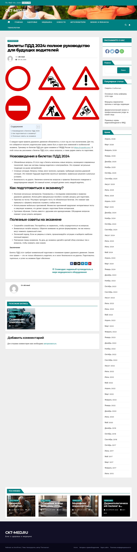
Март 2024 (109, 264)
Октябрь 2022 (110, 354)
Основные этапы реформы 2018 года (52, 506)
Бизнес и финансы (99, 22)
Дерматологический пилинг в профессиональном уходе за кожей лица (117, 112)
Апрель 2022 (110, 388)
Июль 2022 (109, 371)
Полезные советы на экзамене (24, 136)
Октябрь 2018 (110, 434)
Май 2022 (109, 383)
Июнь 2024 (109, 247)
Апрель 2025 (110, 201)
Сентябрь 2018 (111, 439)
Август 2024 (110, 235)
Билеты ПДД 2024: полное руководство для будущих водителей (48, 48)
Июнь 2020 (109, 417)
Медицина (47, 22)
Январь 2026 (110, 156)
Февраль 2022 (111, 400)
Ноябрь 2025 (110, 167)
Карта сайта (104, 547)
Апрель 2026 (110, 139)
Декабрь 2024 (110, 213)
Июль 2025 (109, 190)
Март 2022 (109, 394)
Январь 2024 (110, 269)
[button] (126, 25)
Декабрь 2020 (110, 411)
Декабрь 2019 (110, 428)
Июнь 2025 (109, 196)
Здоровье (32, 22)
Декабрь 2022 (110, 343)
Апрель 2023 (110, 320)
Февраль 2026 (111, 150)
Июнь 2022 (109, 377)
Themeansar (44, 547)
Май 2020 (109, 422)
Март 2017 (109, 462)
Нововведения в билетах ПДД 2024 (25, 131)
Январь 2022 (110, 405)
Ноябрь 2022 (110, 349)
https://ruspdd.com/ (82, 147)
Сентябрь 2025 (111, 179)
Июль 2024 (109, 241)
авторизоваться (50, 344)
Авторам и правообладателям (89, 547)
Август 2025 (110, 184)
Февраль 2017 (110, 468)
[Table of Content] (38, 127)
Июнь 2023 (109, 309)
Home (76, 547)
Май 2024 (109, 252)
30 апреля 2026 (17, 510)
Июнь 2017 (109, 451)
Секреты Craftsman (113, 88)
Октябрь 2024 (110, 224)
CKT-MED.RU (16, 10)
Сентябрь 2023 (111, 292)
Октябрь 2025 (110, 173)
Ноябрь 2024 (110, 218)
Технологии (14, 28)
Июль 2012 (109, 474)
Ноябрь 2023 (110, 281)
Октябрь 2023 (110, 286)
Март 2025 (109, 207)
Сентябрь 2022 (111, 360)
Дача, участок (14, 500)
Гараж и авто (77, 500)
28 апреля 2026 (49, 510)
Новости (61, 22)
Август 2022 (110, 366)
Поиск (107, 63)
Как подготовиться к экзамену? (24, 133)
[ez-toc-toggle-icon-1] (37, 127)
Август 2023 (110, 298)
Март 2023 (109, 326)
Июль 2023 (109, 303)
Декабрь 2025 (110, 162)
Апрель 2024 (110, 258)
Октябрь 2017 (110, 445)
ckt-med (21, 57)
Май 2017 (109, 456)
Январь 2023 (110, 337)
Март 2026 (109, 145)
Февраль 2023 (111, 332)
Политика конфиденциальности (120, 547)
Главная (19, 22)
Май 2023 (109, 315)
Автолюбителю (78, 22)
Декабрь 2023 (110, 275)
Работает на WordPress (13, 547)
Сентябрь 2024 (111, 230)
